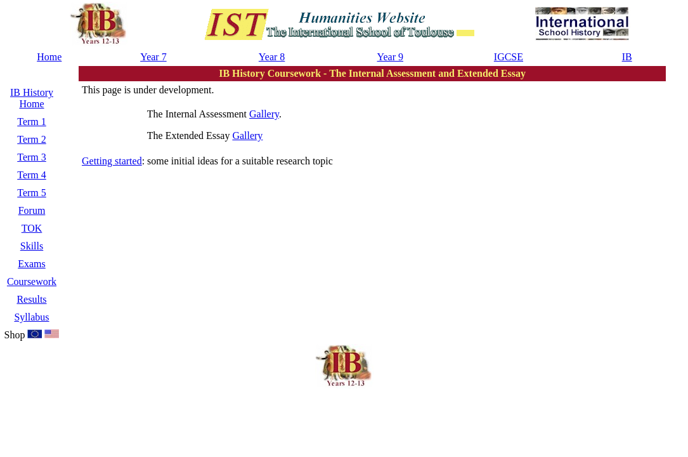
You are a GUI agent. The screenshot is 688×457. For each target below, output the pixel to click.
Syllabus (31, 317)
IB (627, 56)
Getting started (112, 161)
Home (49, 56)
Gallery (264, 114)
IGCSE (508, 56)
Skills (31, 246)
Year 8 (272, 56)
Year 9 (390, 56)
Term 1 (31, 121)
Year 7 (153, 56)
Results (31, 299)
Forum (32, 210)
